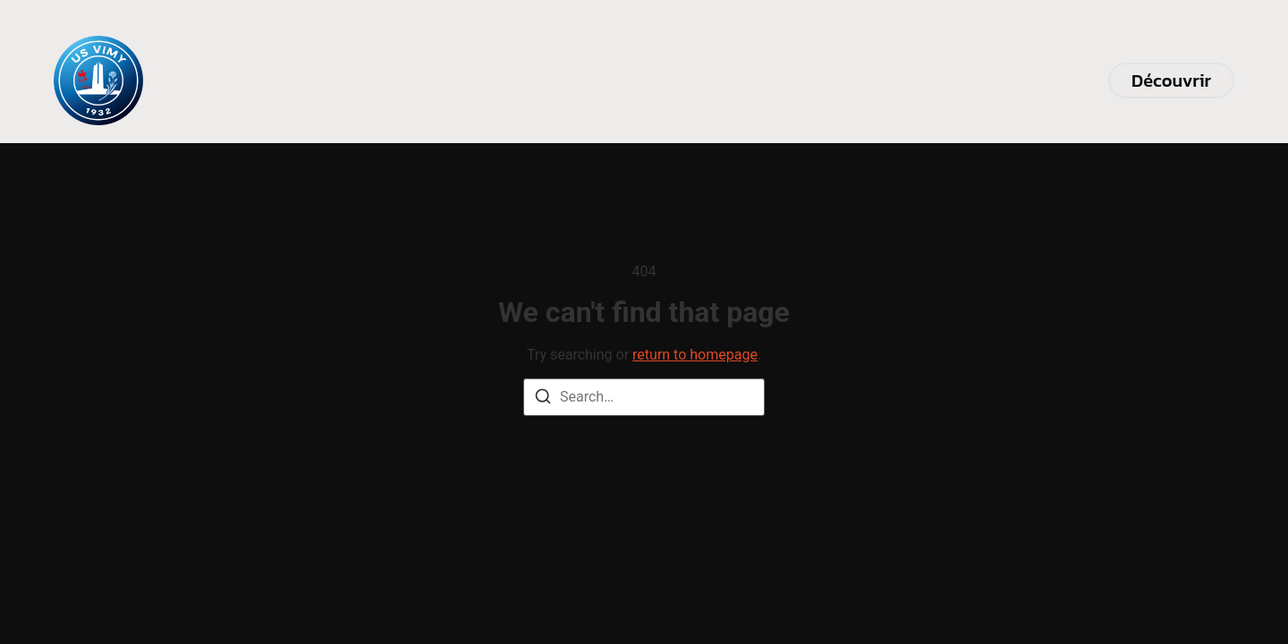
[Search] (543, 399)
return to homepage (695, 354)
